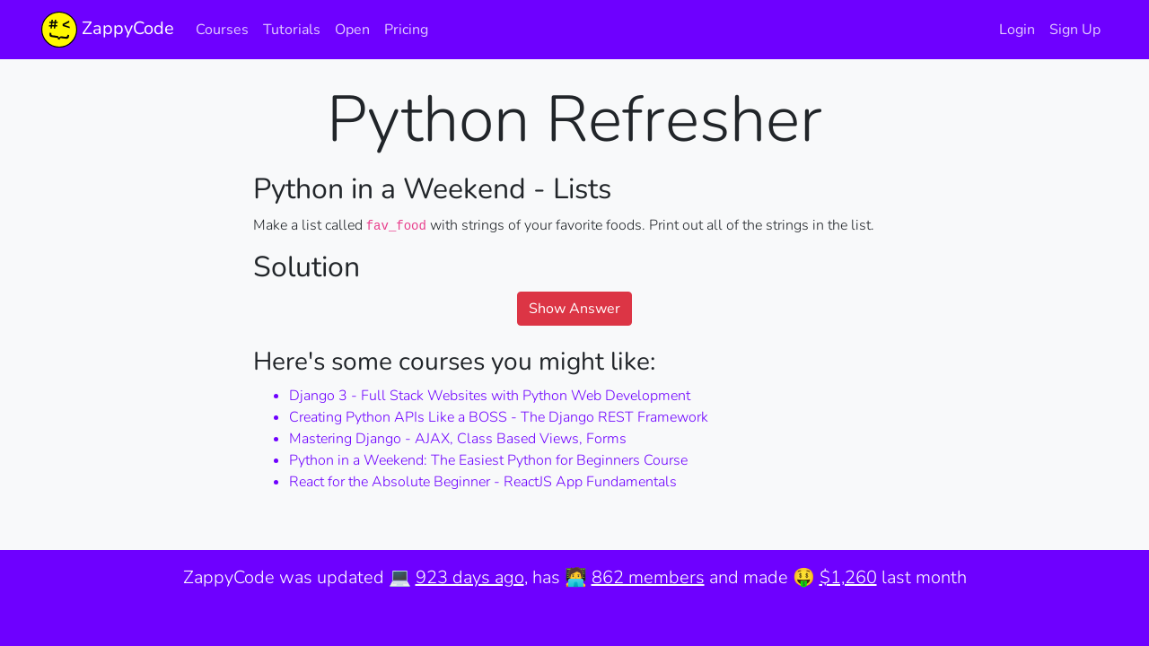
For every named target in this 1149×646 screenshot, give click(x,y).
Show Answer (574, 309)
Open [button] (352, 29)
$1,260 (848, 577)
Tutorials (291, 29)
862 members (648, 577)
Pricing (406, 29)
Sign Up (1075, 29)
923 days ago (470, 577)
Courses (222, 29)
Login (1017, 29)
